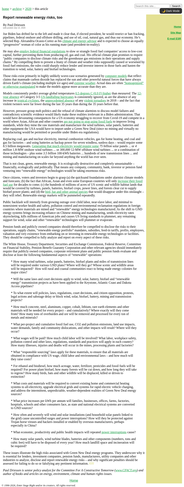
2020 (28, 9)
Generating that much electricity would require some (65, 146)
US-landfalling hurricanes (57, 97)
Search (176, 6)
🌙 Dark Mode (171, 10)
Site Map (176, 32)
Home (74, 480)
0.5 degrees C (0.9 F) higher (93, 93)
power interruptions (114, 432)
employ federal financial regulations (42, 51)
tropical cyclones (28, 100)
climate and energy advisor (79, 41)
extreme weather (84, 83)
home (5, 9)
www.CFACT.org (126, 470)
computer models (116, 76)
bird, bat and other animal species (66, 191)
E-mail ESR (174, 38)
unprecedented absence (59, 100)
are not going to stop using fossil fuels (88, 121)
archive (17, 9)
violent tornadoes (95, 100)
